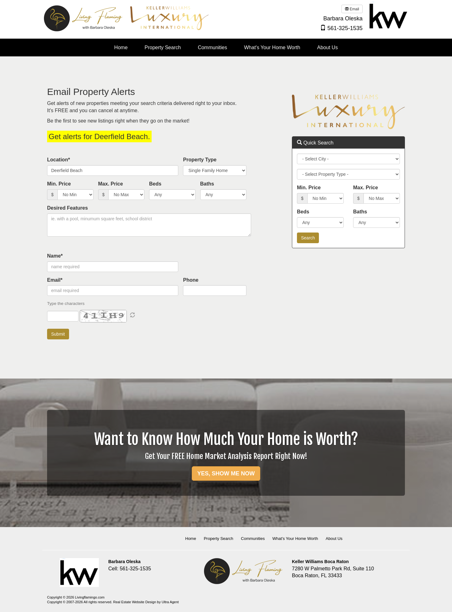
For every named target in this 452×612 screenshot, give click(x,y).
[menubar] (226, 47)
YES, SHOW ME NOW (226, 473)
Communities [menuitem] (212, 47)
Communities (253, 538)
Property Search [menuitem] (163, 47)
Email (352, 9)
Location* (58, 159)
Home (190, 538)
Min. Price (59, 183)
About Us (334, 538)
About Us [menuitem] (327, 47)
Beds (155, 183)
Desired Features (67, 208)
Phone (190, 280)
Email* (54, 280)
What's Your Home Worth (295, 538)
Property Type (199, 159)
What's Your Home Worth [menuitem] (272, 47)
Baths (207, 183)
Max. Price (110, 183)
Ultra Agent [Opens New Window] (170, 602)
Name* (55, 256)
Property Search (218, 538)
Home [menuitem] (121, 47)
